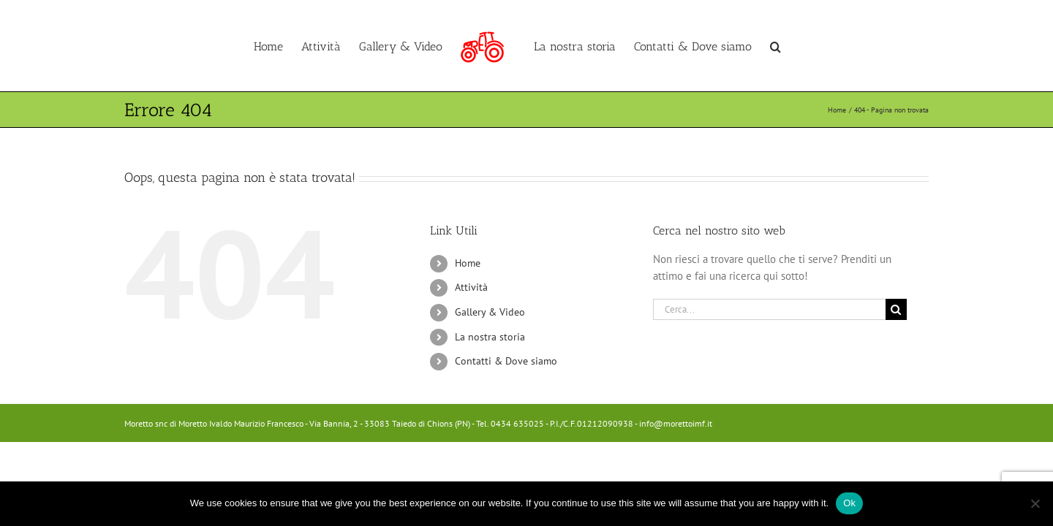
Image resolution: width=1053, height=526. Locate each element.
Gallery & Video (490, 312)
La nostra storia (490, 336)
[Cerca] (896, 309)
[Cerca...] (769, 309)
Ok (849, 503)
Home (467, 263)
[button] (823, 46)
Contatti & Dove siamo (506, 360)
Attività (471, 287)
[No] (1034, 503)
